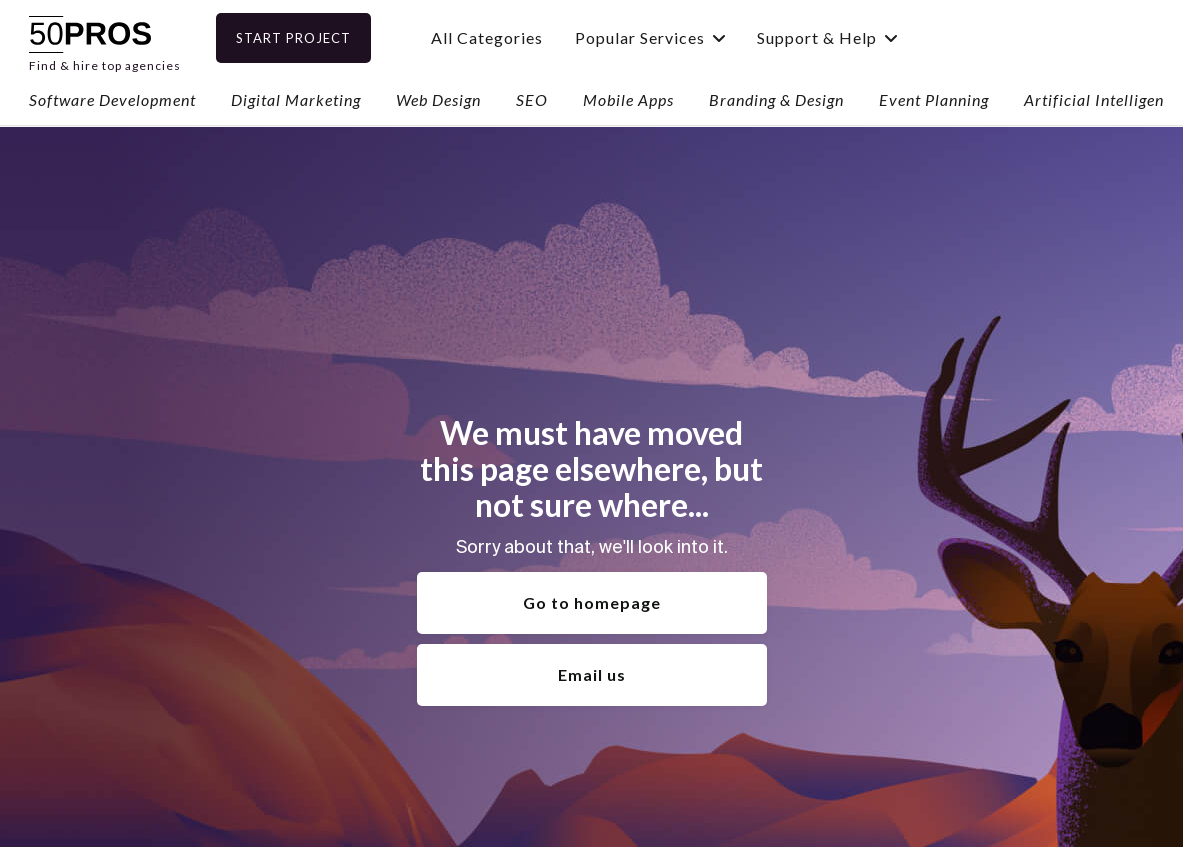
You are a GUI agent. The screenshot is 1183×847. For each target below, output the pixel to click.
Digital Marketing (296, 99)
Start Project (325, 38)
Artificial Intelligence (1102, 99)
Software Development (112, 99)
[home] (105, 37)
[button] (682, 37)
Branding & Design (776, 99)
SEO (532, 99)
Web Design (438, 99)
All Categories (519, 37)
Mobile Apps (628, 99)
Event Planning (934, 99)
